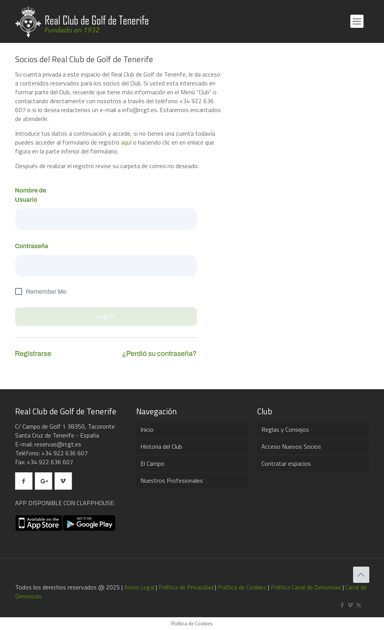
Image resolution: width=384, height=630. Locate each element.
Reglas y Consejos (285, 429)
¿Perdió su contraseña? (159, 354)
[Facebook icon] (342, 605)
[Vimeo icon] (350, 605)
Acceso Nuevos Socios (291, 446)
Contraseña (31, 246)
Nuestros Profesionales (171, 480)
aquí (126, 142)
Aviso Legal (139, 587)
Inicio (147, 429)
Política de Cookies (242, 587)
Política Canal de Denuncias (306, 587)
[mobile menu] (357, 21)
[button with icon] (23, 481)
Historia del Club (161, 446)
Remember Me (46, 291)
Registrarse (33, 354)
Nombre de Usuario (30, 195)
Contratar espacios (286, 463)
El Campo (152, 463)
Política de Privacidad (186, 587)
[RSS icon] (359, 605)
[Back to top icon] (361, 575)
